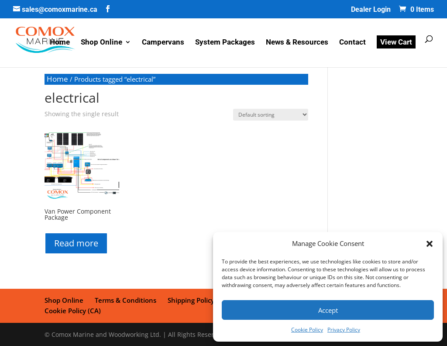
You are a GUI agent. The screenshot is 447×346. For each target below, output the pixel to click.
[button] (429, 243)
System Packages (225, 42)
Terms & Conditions (125, 300)
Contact (352, 42)
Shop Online (101, 42)
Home (60, 42)
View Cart (396, 42)
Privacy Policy (343, 329)
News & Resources (297, 42)
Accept (328, 310)
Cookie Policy (307, 329)
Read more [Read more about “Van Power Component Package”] (76, 243)
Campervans (163, 42)
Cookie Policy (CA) (73, 310)
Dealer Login (371, 10)
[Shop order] (270, 115)
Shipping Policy (191, 300)
